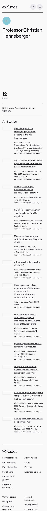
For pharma (7, 472)
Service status (9, 497)
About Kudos (30, 458)
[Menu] (40, 7)
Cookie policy (30, 509)
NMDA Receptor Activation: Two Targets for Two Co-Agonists (27, 213)
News (27, 462)
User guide (7, 501)
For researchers (9, 458)
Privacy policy (30, 504)
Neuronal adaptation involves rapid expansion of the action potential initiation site (28, 163)
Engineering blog (32, 472)
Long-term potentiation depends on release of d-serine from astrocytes (26, 369)
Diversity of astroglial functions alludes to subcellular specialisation (26, 189)
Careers (28, 467)
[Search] (33, 7)
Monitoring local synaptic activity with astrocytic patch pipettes (28, 239)
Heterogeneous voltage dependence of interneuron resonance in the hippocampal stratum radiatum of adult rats (27, 291)
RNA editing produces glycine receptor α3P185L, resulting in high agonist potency (28, 395)
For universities (9, 467)
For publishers (9, 462)
